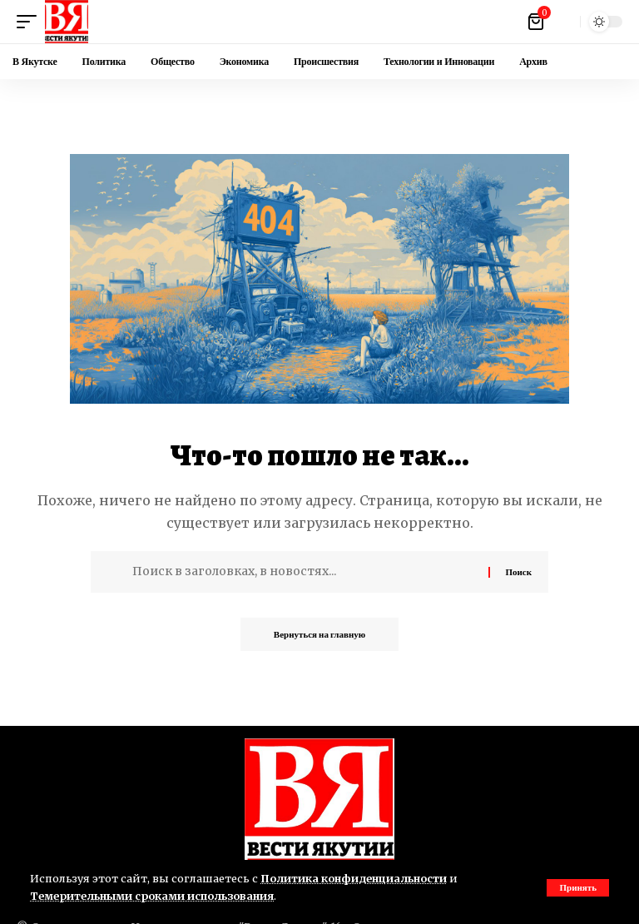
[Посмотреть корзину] (537, 21)
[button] (578, 888)
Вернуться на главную (319, 634)
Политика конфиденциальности (353, 878)
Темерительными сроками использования (152, 895)
